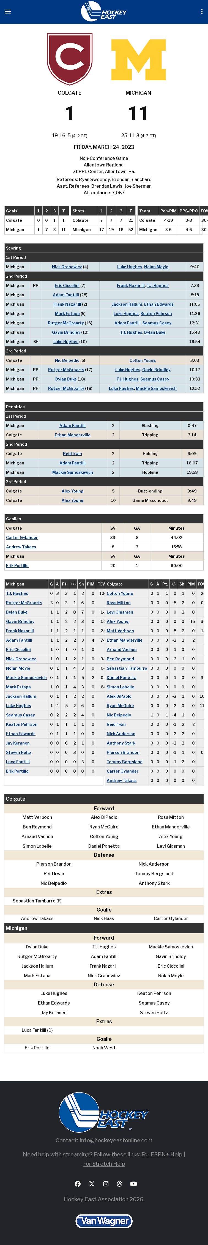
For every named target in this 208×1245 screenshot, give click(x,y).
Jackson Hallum (127, 304)
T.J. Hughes (158, 285)
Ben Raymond (120, 658)
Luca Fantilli (18, 761)
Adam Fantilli (66, 294)
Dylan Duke (155, 332)
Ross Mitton (119, 602)
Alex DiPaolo (119, 696)
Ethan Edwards (159, 304)
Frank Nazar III (131, 285)
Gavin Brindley (66, 332)
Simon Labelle (120, 687)
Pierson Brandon (123, 752)
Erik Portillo (17, 565)
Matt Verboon (120, 630)
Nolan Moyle (156, 266)
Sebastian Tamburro (127, 668)
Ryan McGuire (120, 705)
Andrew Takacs (21, 546)
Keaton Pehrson (156, 313)
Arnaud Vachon (122, 649)
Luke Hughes (129, 266)
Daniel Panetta (121, 677)
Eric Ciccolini (67, 285)
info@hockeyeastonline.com (116, 1140)
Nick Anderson (121, 733)
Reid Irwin (72, 453)
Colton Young (143, 360)
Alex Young (73, 491)
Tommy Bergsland (125, 761)
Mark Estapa (67, 313)
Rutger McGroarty (66, 323)
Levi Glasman (120, 612)
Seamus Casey (157, 323)
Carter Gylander (22, 537)
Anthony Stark (121, 743)
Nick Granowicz (67, 266)
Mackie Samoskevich (156, 388)
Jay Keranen (18, 743)
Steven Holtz (18, 752)
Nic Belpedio (67, 360)
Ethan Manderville (73, 435)
